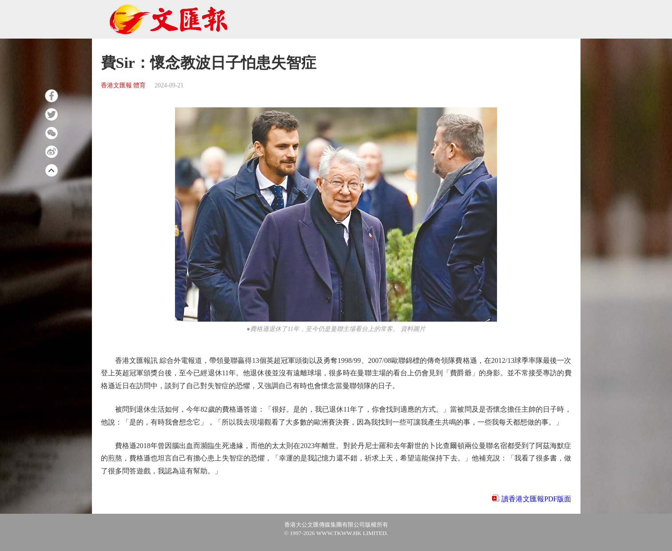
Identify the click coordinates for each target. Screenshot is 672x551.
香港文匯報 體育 (123, 85)
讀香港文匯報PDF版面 (536, 499)
